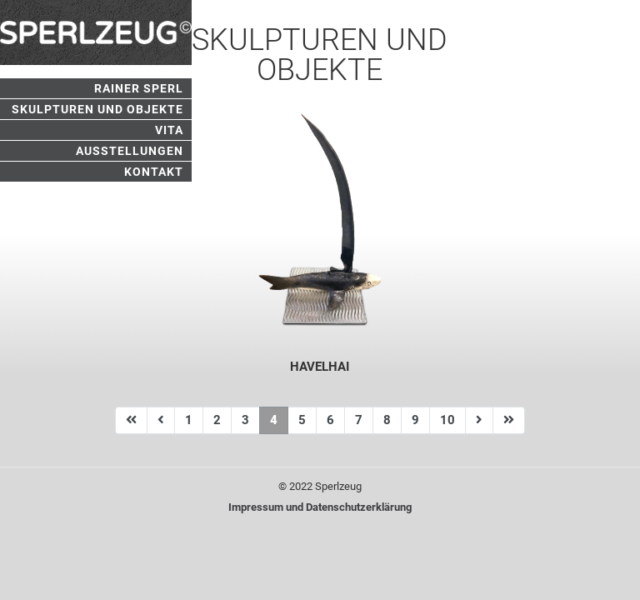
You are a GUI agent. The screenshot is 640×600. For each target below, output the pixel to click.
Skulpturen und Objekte (97, 109)
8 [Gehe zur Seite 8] (387, 420)
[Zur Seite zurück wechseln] (161, 420)
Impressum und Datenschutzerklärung (320, 507)
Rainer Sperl (138, 88)
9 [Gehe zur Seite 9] (415, 420)
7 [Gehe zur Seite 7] (358, 420)
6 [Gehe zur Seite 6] (330, 420)
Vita (169, 130)
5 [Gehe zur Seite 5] (302, 420)
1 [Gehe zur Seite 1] (188, 420)
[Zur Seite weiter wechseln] (479, 420)
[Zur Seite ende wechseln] (508, 420)
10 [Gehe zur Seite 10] (447, 420)
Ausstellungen (129, 151)
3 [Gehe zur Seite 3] (245, 420)
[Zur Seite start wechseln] (131, 420)
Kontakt (153, 171)
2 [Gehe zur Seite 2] (217, 420)
